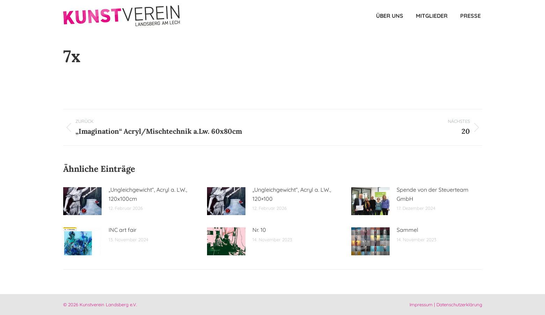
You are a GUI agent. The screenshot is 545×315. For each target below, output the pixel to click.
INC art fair (123, 229)
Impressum (421, 304)
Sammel (407, 229)
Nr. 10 (259, 229)
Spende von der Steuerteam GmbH (433, 194)
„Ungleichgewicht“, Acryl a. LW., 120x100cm (148, 194)
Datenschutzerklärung (459, 304)
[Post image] (82, 201)
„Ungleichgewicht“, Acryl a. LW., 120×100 (291, 194)
